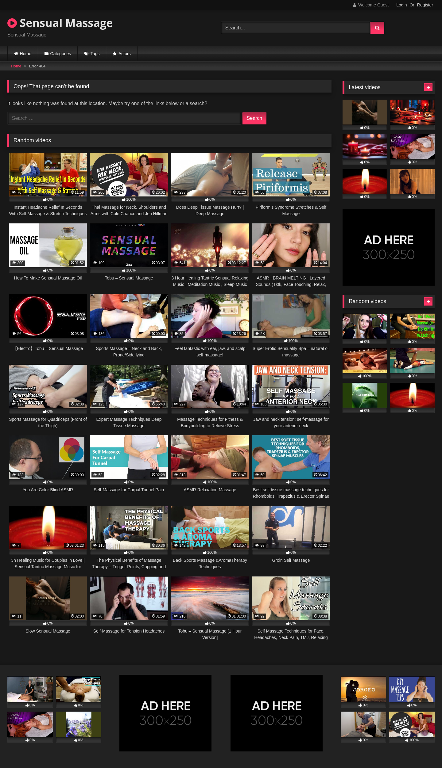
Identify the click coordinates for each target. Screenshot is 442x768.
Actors (124, 53)
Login (401, 4)
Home (25, 53)
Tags (95, 53)
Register (425, 4)
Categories (60, 53)
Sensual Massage (60, 22)
